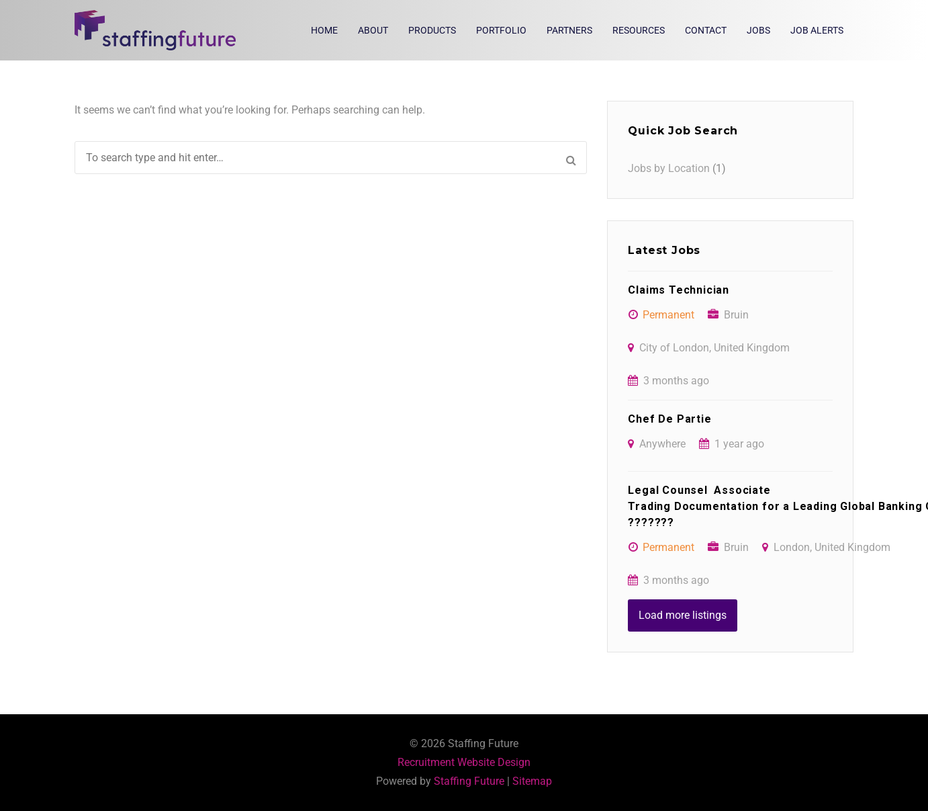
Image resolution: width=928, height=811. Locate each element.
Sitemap (532, 781)
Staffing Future (469, 781)
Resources (638, 30)
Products (432, 30)
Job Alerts (816, 30)
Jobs (758, 30)
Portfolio (501, 30)
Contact (706, 30)
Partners (569, 30)
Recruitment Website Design (464, 762)
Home (324, 30)
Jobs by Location (669, 168)
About (373, 30)
